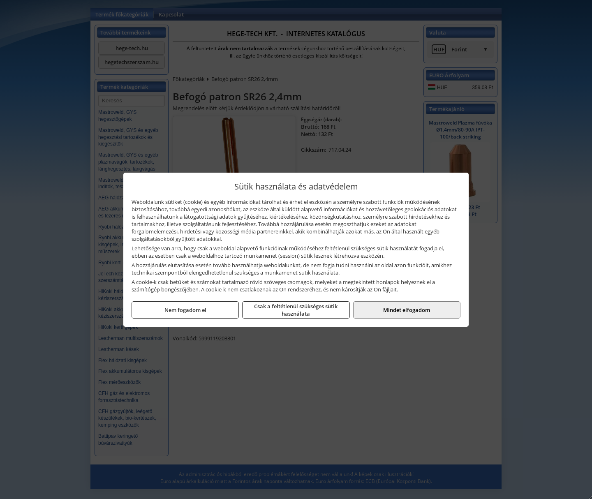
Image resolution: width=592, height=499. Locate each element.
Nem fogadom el (185, 310)
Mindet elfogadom (406, 310)
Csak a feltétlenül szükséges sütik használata (296, 310)
